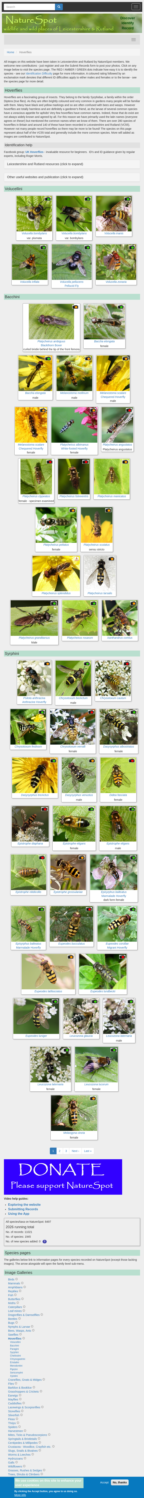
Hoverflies (14, 1338)
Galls (11, 1462)
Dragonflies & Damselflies (24, 1314)
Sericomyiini (16, 1372)
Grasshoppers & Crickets (23, 1391)
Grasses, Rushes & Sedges (25, 1470)
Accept (104, 1482)
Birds (11, 1279)
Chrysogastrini (17, 1359)
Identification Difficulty (39, 73)
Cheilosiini (15, 1355)
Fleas (11, 1419)
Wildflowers (15, 1466)
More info (20, 1495)
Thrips (12, 1423)
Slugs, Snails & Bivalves (23, 1450)
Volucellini (15, 1342)
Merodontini (16, 1365)
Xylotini (14, 1376)
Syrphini (14, 1352)
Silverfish (13, 1415)
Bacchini (14, 1345)
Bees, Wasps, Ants (19, 1330)
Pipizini (14, 1369)
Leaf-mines (15, 1311)
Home (10, 52)
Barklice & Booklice (20, 1387)
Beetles (12, 1318)
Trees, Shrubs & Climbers (24, 1474)
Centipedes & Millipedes (23, 1442)
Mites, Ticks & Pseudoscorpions (27, 1435)
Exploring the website (24, 1204)
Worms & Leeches (19, 1454)
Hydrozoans (15, 1458)
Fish (10, 1295)
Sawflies (13, 1334)
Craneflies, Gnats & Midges (25, 1379)
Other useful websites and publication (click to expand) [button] (45, 177)
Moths (12, 1303)
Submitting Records (23, 1209)
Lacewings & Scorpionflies (24, 1407)
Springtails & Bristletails (22, 1438)
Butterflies (14, 1299)
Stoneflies (14, 1411)
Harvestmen (15, 1431)
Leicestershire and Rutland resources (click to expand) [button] (45, 164)
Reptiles (13, 1291)
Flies (11, 1383)
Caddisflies (14, 1403)
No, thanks (120, 1482)
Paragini (14, 1349)
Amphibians (15, 1287)
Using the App (18, 1213)
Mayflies (13, 1399)
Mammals (14, 1283)
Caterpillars (15, 1307)
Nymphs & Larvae (19, 1326)
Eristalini (14, 1362)
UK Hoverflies (34, 152)
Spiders (12, 1427)
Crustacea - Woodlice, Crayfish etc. (29, 1446)
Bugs (11, 1322)
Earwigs (13, 1395)
